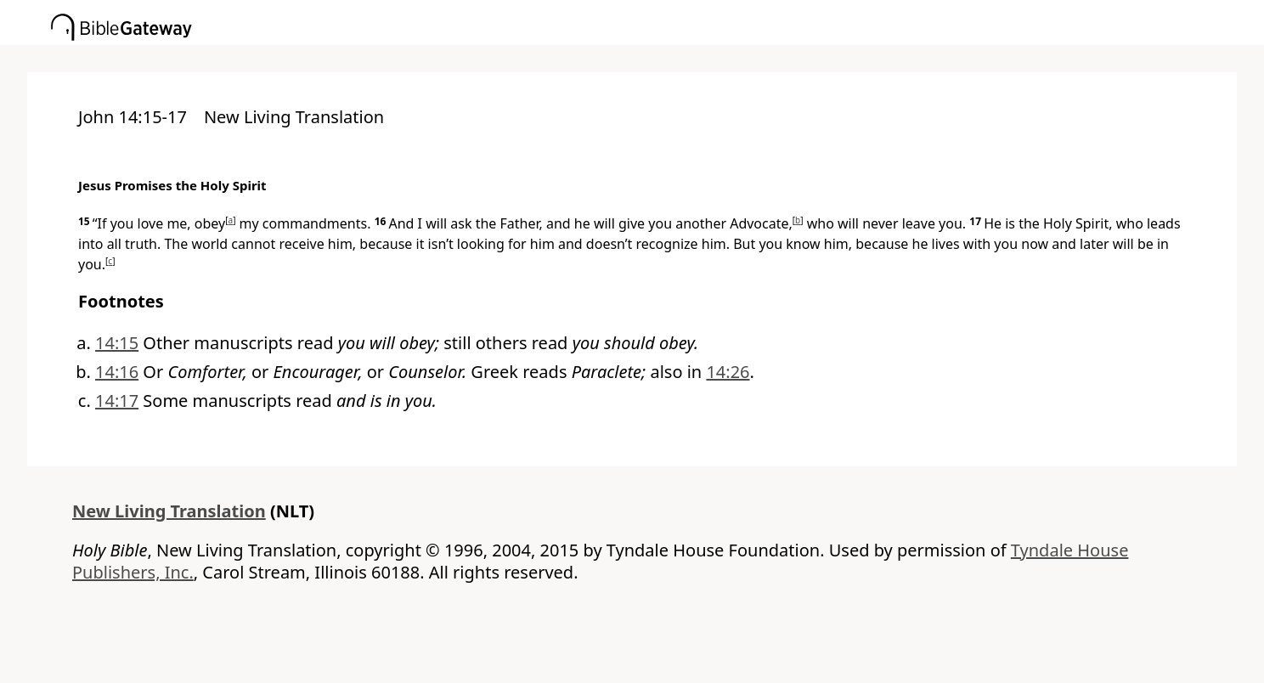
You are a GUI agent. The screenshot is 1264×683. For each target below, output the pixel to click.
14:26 (727, 371)
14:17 (116, 400)
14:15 (116, 342)
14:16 (116, 371)
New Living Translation (169, 511)
